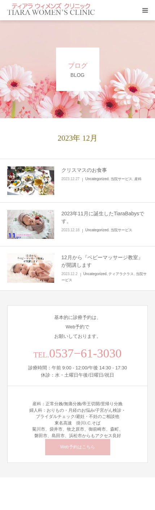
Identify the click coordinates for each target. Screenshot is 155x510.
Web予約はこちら (77, 446)
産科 (138, 179)
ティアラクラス (121, 274)
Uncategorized (96, 179)
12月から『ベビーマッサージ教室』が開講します (102, 261)
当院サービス (121, 179)
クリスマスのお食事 (84, 170)
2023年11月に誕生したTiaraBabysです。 (102, 217)
